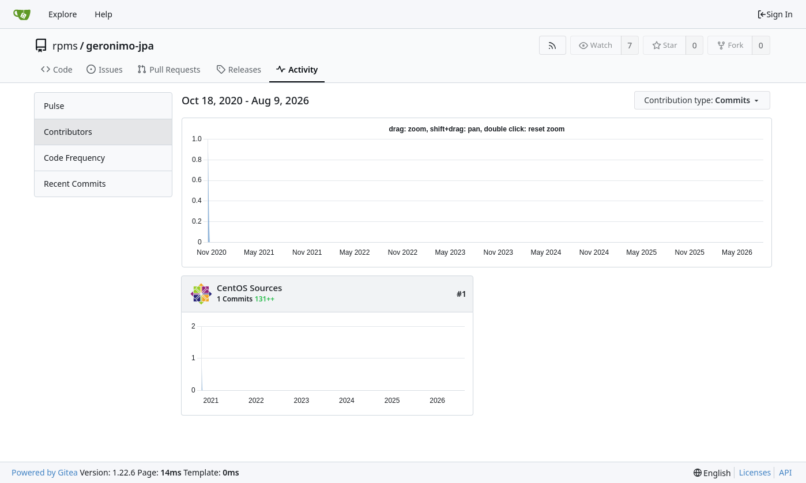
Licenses (755, 472)
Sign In (775, 14)
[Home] (22, 14)
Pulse (54, 105)
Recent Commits (75, 183)
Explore (62, 14)
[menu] (703, 100)
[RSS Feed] (552, 45)
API (785, 472)
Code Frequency (74, 157)
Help (103, 14)
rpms (65, 45)
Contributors (68, 131)
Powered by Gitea (45, 472)
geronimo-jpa (120, 45)
